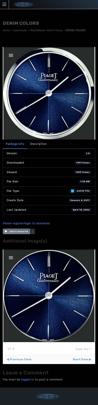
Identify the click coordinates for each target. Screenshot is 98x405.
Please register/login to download (26, 223)
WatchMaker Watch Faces (46, 30)
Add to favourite (16, 231)
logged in (27, 379)
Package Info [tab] (15, 144)
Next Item (80, 359)
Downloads (20, 30)
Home (6, 30)
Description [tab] (38, 144)
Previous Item (21, 359)
